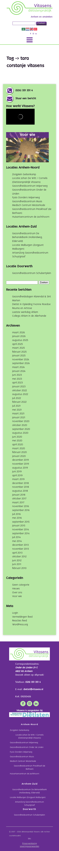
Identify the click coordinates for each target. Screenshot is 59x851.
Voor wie (17, 596)
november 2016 (20, 506)
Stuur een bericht (25, 98)
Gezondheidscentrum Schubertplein (31, 273)
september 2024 (21, 363)
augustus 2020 (20, 433)
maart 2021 (18, 414)
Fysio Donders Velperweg (26, 197)
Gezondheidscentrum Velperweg (30, 186)
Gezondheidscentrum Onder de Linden (26, 747)
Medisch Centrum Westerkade (28, 205)
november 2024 (20, 359)
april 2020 (17, 444)
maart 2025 (18, 348)
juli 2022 (16, 398)
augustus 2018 (20, 491)
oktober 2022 (19, 390)
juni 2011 (16, 564)
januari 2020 (19, 456)
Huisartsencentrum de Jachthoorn (30, 217)
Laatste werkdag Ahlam (25, 312)
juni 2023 (17, 375)
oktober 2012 (19, 557)
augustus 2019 (20, 468)
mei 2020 (17, 441)
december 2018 (20, 483)
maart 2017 (18, 502)
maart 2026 (18, 332)
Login (15, 613)
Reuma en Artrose (22, 308)
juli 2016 (16, 514)
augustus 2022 (20, 394)
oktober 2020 (19, 425)
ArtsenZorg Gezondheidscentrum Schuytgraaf (29, 803)
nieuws (16, 589)
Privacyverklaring (29, 844)
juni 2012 (16, 560)
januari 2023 (18, 386)
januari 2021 (18, 417)
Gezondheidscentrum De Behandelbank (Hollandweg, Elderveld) (27, 237)
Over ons (17, 592)
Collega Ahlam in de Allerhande (29, 316)
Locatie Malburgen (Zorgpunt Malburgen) (27, 797)
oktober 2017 (19, 499)
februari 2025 (19, 352)
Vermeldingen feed (22, 617)
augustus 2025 (20, 340)
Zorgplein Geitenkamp (24, 174)
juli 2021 (16, 406)
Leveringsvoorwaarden (29, 846)
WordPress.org (20, 624)
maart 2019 (18, 479)
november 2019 (20, 464)
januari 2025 (18, 356)
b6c (29, 839)
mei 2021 (17, 410)
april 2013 (17, 553)
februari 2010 (19, 568)
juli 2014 (16, 537)
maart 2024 (18, 367)
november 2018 (20, 487)
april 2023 (17, 383)
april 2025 (17, 344)
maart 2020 (18, 448)
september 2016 (21, 510)
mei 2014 (17, 541)
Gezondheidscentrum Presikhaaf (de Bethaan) (29, 767)
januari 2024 (18, 371)
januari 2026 (19, 336)
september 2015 (20, 522)
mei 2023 (17, 379)
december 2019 (20, 460)
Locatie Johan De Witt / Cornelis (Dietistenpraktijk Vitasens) (30, 736)
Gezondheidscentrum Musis (27, 201)
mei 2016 (17, 518)
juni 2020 (17, 437)
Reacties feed (19, 621)
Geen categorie (20, 585)
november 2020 (20, 421)
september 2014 (21, 533)
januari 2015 (18, 526)
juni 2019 (17, 471)
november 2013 (20, 549)
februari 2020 (19, 452)
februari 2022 (19, 402)
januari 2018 (18, 495)
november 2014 (20, 529)
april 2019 (17, 475)
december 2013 (20, 545)
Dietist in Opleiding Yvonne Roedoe (31, 304)
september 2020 (21, 429)
